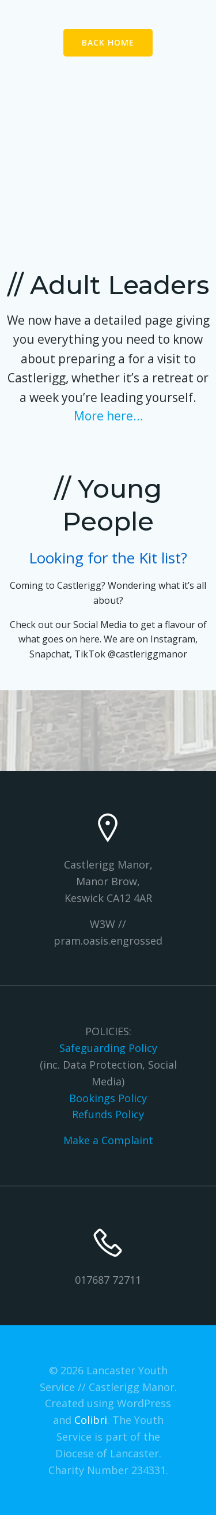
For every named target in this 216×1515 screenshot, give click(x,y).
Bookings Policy (108, 1098)
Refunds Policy (108, 1114)
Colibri (90, 1420)
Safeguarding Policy (108, 1048)
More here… (108, 416)
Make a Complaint (108, 1140)
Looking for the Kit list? (108, 557)
